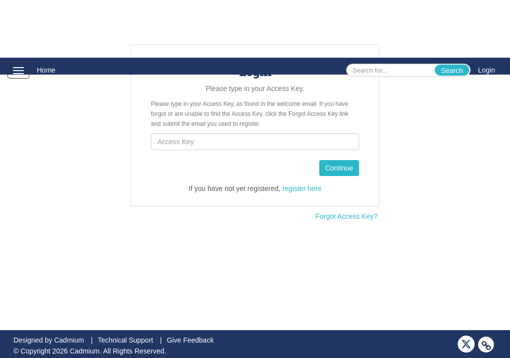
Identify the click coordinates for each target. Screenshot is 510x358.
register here (302, 188)
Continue (339, 168)
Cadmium (69, 340)
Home (46, 70)
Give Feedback (190, 340)
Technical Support (125, 340)
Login (486, 70)
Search (452, 71)
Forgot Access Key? (346, 216)
